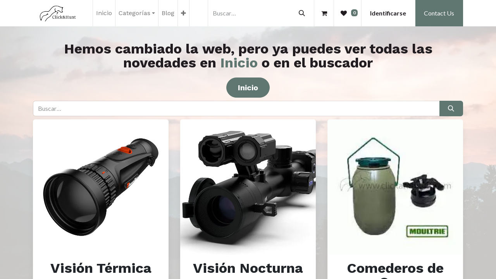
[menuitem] (104, 13)
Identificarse (388, 13)
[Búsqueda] (302, 13)
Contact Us (439, 13)
